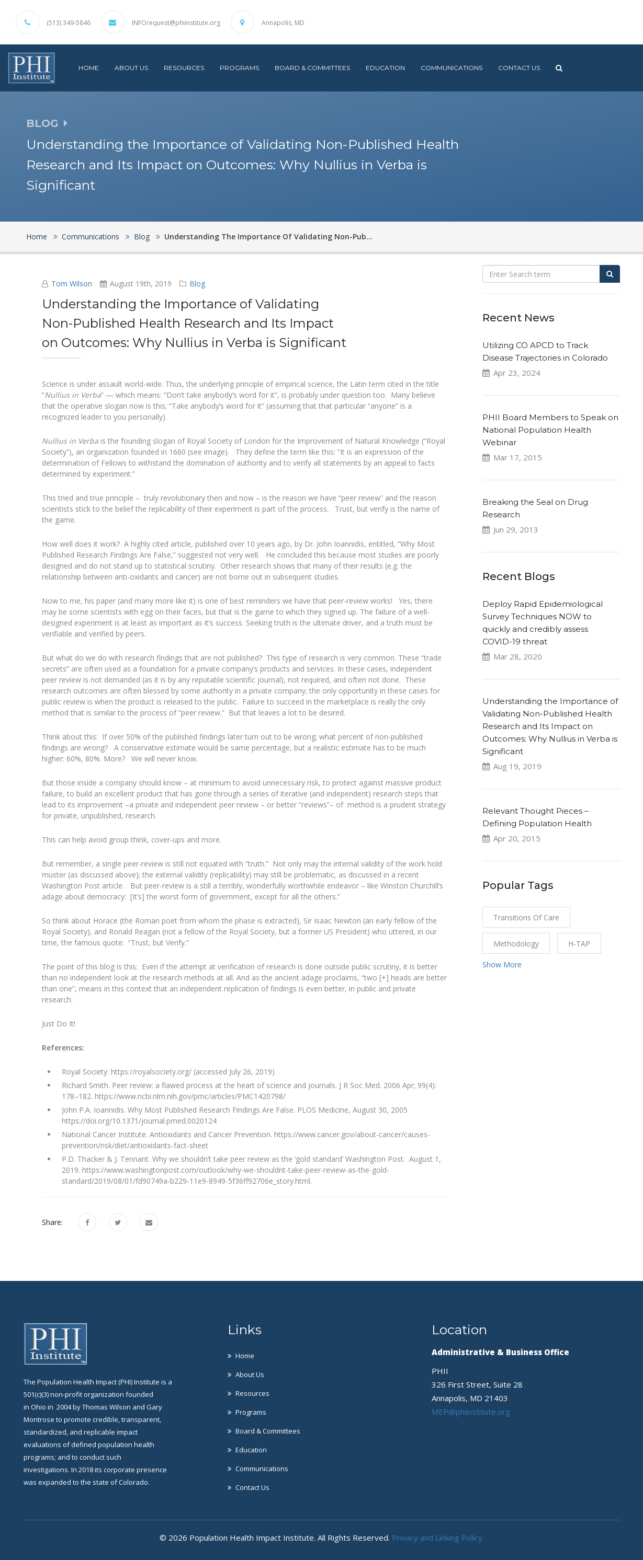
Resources (184, 68)
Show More (502, 964)
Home (88, 68)
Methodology (516, 944)
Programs (239, 68)
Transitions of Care (526, 917)
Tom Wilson (71, 283)
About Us (131, 68)
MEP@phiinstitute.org (471, 1411)
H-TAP (579, 944)
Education (385, 68)
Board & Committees (312, 68)
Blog (142, 236)
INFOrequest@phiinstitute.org (176, 23)
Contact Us (519, 68)
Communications (451, 68)
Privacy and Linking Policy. (438, 1537)
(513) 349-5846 (69, 23)
